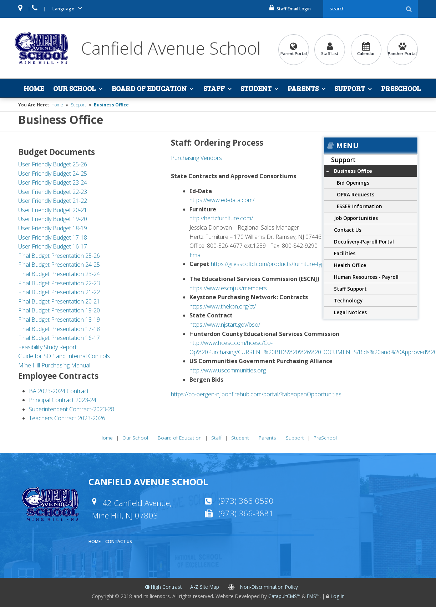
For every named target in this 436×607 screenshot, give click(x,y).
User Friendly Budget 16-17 (52, 246)
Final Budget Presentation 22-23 (59, 283)
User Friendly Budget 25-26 (52, 164)
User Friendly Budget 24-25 (52, 173)
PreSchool (401, 88)
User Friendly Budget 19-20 (52, 219)
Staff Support (350, 288)
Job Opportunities (356, 218)
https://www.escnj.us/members (228, 288)
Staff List (330, 49)
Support (349, 88)
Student (256, 88)
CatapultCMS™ (284, 596)
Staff (214, 88)
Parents (303, 88)
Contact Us (347, 229)
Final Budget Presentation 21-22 (59, 292)
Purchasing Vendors (196, 158)
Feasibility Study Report (47, 347)
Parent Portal (294, 49)
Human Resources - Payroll (366, 277)
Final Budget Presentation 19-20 (59, 310)
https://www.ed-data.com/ (221, 200)
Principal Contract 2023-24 (62, 400)
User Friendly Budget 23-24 (52, 182)
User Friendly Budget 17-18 (52, 237)
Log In (338, 596)
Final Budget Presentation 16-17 (59, 338)
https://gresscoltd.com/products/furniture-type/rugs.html (281, 264)
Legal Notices (350, 312)
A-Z (204, 586)
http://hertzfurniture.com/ (221, 218)
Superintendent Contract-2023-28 (71, 409)
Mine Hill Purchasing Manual (54, 365)
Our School (74, 88)
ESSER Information (359, 206)
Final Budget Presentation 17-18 (59, 329)
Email (196, 255)
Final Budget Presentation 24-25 (59, 265)
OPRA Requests (355, 194)
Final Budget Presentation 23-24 (59, 274)
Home (34, 88)
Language (68, 8)
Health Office (350, 265)
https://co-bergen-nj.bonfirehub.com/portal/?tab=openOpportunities (256, 394)
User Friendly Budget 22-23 (52, 192)
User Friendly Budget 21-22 (52, 201)
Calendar (366, 49)
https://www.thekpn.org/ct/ (222, 306)
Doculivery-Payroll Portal (364, 241)
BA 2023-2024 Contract (59, 391)
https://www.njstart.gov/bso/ (224, 324)
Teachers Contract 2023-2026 (67, 418)
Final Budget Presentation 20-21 (59, 301)
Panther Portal (402, 49)
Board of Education (149, 88)
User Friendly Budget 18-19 (52, 228)
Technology (348, 300)
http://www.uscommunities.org (227, 370)
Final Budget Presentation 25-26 (59, 256)
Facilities (344, 253)
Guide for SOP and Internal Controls (64, 356)
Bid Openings (353, 182)
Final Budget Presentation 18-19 (59, 319)
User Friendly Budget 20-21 (52, 210)
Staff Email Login (290, 9)
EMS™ (313, 596)
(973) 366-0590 (246, 500)
